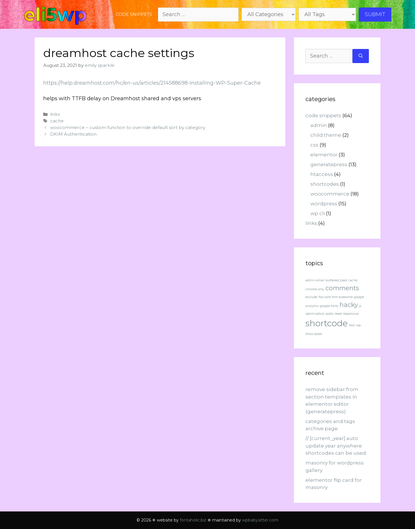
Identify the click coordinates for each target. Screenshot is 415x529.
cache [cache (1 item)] (352, 280)
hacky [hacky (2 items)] (348, 304)
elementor (323, 155)
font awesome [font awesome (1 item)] (342, 297)
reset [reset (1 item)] (338, 314)
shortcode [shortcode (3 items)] (326, 323)
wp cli (317, 213)
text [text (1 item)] (352, 325)
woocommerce (329, 194)
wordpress (323, 203)
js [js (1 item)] (360, 306)
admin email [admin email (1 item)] (315, 280)
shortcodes (324, 184)
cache (57, 121)
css (314, 145)
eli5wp (55, 14)
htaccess (321, 174)
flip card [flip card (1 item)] (324, 297)
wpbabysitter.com (260, 520)
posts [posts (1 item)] (329, 314)
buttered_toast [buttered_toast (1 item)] (336, 280)
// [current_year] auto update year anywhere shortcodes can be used (335, 445)
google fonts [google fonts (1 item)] (329, 306)
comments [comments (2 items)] (342, 288)
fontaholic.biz (193, 520)
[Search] (360, 56)
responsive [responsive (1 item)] (351, 314)
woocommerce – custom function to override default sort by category (127, 127)
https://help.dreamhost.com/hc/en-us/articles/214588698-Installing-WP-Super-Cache (152, 83)
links (55, 114)
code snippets (134, 14)
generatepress (328, 164)
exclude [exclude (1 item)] (311, 297)
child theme (325, 135)
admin (318, 125)
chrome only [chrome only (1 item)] (314, 289)
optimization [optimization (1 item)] (315, 314)
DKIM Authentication (73, 134)
